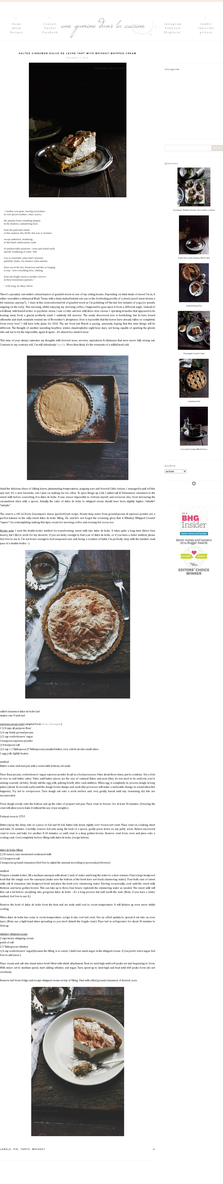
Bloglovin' (173, 32)
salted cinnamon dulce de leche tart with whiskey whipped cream (77, 53)
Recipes (16, 32)
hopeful (61, 344)
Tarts (25, 1149)
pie (16, 1149)
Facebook (50, 32)
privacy (206, 32)
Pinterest (173, 28)
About (17, 28)
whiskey (38, 1149)
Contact (50, 24)
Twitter (50, 28)
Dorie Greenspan (51, 724)
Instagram (173, 24)
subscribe (206, 28)
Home (17, 24)
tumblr (206, 24)
